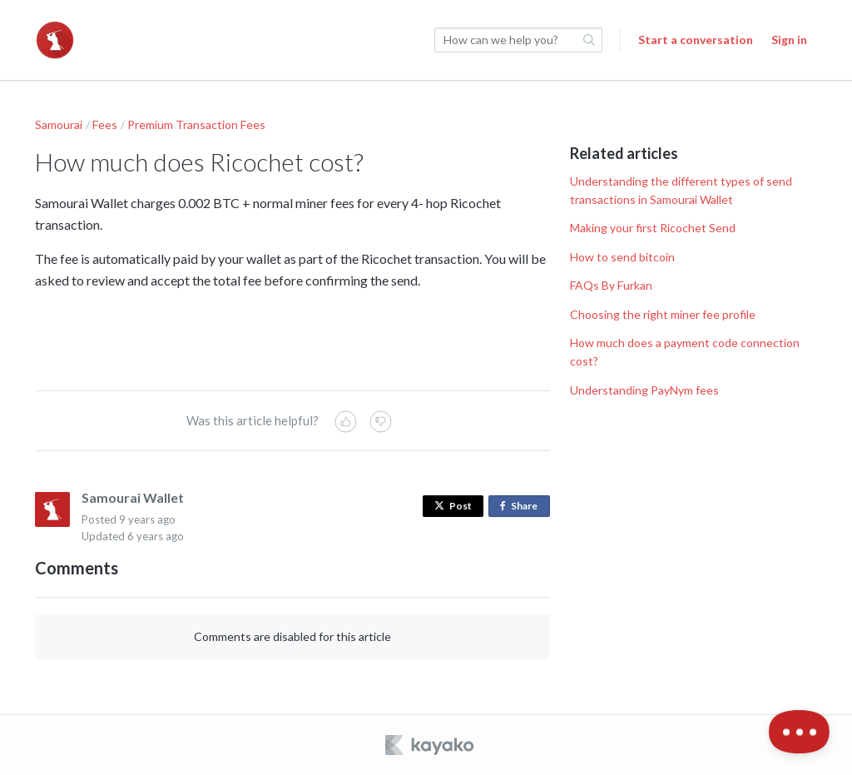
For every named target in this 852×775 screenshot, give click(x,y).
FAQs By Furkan (611, 285)
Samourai (58, 124)
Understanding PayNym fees (644, 390)
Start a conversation (695, 39)
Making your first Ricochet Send (653, 228)
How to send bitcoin (622, 257)
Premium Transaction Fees (196, 124)
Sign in (789, 39)
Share (522, 506)
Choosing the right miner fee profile (662, 314)
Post (453, 505)
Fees (104, 124)
